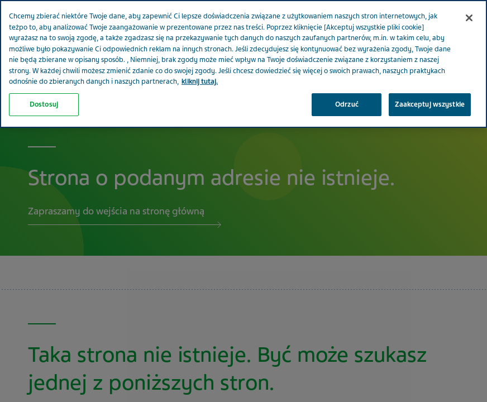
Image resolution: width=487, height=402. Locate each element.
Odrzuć (347, 78)
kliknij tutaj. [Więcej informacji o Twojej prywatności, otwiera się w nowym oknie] (200, 55)
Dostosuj (44, 78)
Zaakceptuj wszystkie (430, 78)
